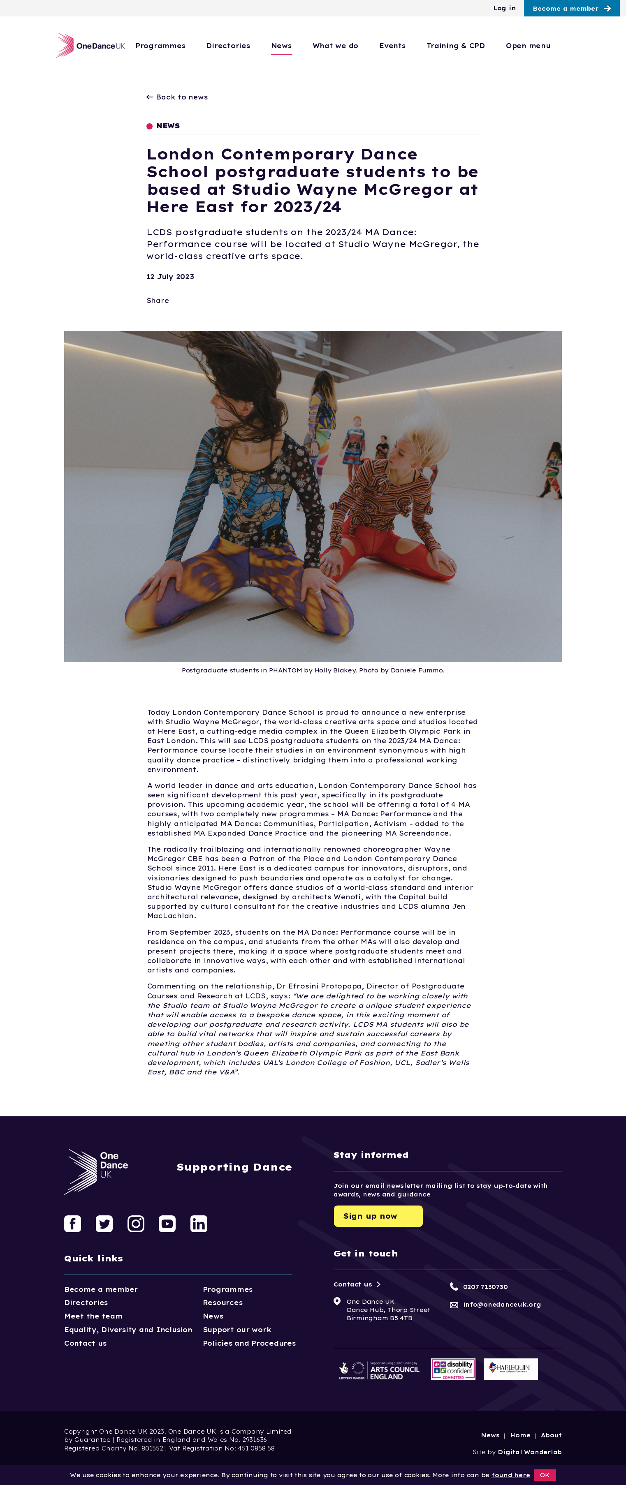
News (308, 46)
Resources (223, 1302)
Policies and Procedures (249, 1343)
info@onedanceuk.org (502, 1304)
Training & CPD (483, 46)
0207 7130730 (485, 1287)
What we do (362, 46)
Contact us (85, 1343)
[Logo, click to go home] (88, 45)
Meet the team (93, 1316)
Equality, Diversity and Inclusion (128, 1330)
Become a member (565, 8)
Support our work (237, 1330)
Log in (504, 8)
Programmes (187, 46)
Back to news (177, 97)
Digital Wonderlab (530, 1452)
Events (419, 46)
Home (520, 1435)
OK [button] (545, 1475)
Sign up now (370, 1216)
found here (511, 1475)
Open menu (555, 46)
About (551, 1435)
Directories (255, 46)
